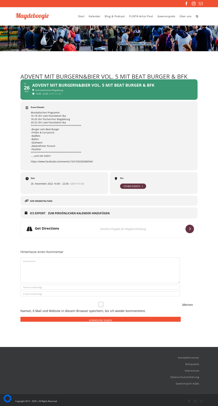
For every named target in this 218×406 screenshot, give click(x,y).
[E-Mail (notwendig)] (100, 293)
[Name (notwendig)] (100, 287)
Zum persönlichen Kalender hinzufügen (79, 213)
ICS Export (37, 213)
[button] (197, 16)
